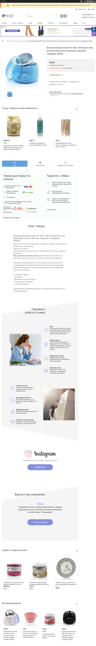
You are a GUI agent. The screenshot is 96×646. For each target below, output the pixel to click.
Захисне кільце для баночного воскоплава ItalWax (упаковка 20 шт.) (66, 584)
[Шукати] (63, 16)
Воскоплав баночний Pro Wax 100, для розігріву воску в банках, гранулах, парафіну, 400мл (10, 635)
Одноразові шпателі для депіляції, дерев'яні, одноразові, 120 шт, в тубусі (66, 145)
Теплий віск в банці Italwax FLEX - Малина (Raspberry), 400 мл (14, 583)
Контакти (51, 23)
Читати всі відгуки (40, 522)
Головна (4, 23)
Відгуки (75, 23)
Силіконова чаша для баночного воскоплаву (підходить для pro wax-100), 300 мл (30, 634)
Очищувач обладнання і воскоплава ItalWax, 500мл (38, 144)
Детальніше (51, 209)
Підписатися (40, 467)
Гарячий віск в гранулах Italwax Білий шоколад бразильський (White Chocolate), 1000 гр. (14, 147)
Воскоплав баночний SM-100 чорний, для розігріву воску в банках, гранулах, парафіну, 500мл (69, 635)
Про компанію (63, 23)
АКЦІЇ (30, 23)
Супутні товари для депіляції (16, 41)
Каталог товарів (17, 23)
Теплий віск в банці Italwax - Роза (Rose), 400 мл (49, 636)
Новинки (40, 23)
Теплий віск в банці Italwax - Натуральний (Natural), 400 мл (39, 583)
